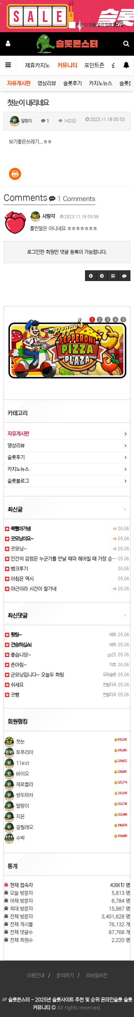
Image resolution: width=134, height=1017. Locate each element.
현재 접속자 (21, 885)
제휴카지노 (37, 65)
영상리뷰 (47, 83)
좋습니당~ (18, 655)
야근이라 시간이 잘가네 (30, 589)
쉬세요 (14, 685)
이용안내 (35, 975)
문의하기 (65, 975)
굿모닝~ (16, 549)
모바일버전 (96, 975)
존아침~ (16, 665)
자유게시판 (18, 83)
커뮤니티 (67, 65)
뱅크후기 (16, 569)
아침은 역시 (19, 579)
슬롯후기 (72, 83)
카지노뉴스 (100, 83)
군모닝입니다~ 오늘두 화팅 (34, 675)
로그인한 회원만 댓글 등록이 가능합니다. (67, 252)
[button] (90, 275)
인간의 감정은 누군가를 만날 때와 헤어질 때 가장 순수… (63, 559)
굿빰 (12, 695)
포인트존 (94, 65)
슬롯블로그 (18, 481)
